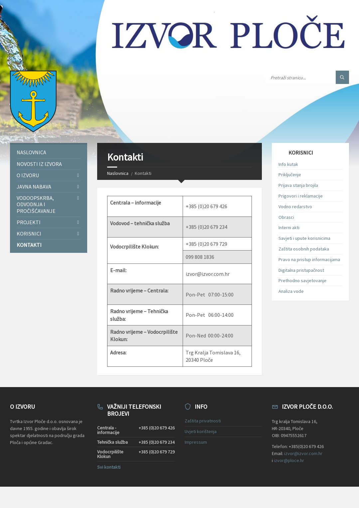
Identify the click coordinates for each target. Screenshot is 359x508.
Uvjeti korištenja (201, 431)
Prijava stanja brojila (298, 185)
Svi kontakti (108, 467)
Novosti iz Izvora (39, 164)
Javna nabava (34, 186)
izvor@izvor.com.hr (303, 453)
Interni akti (288, 228)
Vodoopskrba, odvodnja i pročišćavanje (36, 204)
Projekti (29, 222)
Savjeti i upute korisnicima (304, 238)
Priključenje (289, 175)
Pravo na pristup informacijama (309, 259)
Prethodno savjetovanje (302, 280)
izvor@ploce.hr (289, 460)
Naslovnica (117, 173)
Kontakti (29, 245)
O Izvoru (28, 175)
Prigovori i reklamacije (300, 196)
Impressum (196, 442)
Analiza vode (291, 291)
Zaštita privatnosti (203, 421)
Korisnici (29, 233)
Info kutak (288, 164)
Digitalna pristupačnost (301, 270)
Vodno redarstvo (295, 207)
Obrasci (286, 217)
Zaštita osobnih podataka (303, 249)
